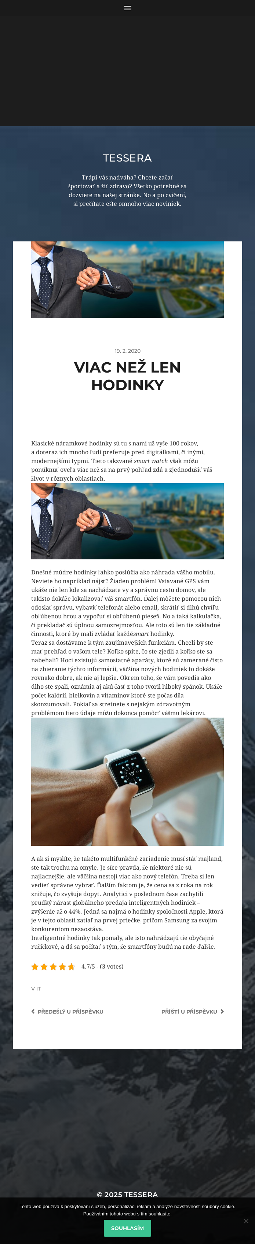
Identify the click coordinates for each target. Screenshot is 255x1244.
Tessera (127, 158)
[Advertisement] (127, 71)
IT (38, 988)
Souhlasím (127, 1228)
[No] (245, 1221)
